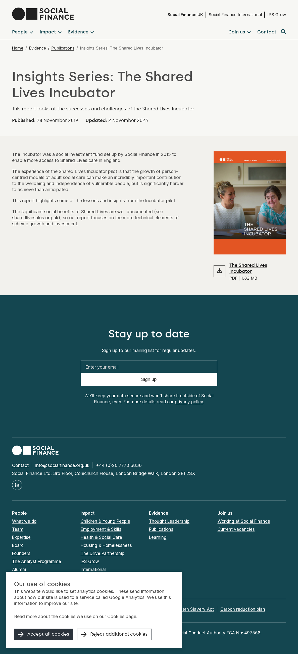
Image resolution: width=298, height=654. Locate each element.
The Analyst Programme (36, 561)
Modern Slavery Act (194, 609)
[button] (23, 32)
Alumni (19, 569)
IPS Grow (276, 14)
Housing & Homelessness (106, 545)
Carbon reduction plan (242, 609)
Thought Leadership (169, 521)
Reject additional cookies (114, 634)
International (93, 569)
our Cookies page (117, 616)
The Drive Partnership (102, 553)
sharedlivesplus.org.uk (35, 217)
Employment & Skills (101, 529)
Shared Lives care (78, 160)
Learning (158, 537)
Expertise (21, 537)
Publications (62, 48)
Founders (21, 553)
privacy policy (189, 401)
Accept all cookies (43, 634)
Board (18, 545)
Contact (20, 465)
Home (17, 48)
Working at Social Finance (244, 521)
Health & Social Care (101, 537)
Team (17, 529)
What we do (24, 521)
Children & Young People (105, 521)
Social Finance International (235, 14)
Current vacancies (236, 529)
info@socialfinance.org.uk (62, 465)
